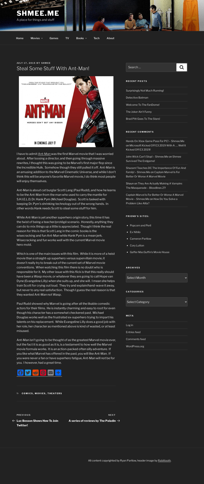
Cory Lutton (137, 245)
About (110, 38)
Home (19, 38)
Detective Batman (137, 97)
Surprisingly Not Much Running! (145, 90)
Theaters (54, 393)
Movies (37, 38)
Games (54, 38)
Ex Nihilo (135, 232)
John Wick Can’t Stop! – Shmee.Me (147, 156)
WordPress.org (135, 346)
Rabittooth (164, 460)
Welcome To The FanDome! (142, 104)
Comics (27, 393)
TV (67, 38)
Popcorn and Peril (140, 225)
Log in (129, 325)
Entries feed (133, 332)
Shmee (46, 63)
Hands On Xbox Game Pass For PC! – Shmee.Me (155, 141)
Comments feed (136, 339)
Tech (96, 38)
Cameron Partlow (140, 238)
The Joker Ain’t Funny (139, 111)
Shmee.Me (38, 13)
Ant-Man (44, 154)
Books (81, 38)
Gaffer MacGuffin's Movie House (149, 252)
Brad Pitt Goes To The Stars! (143, 118)
